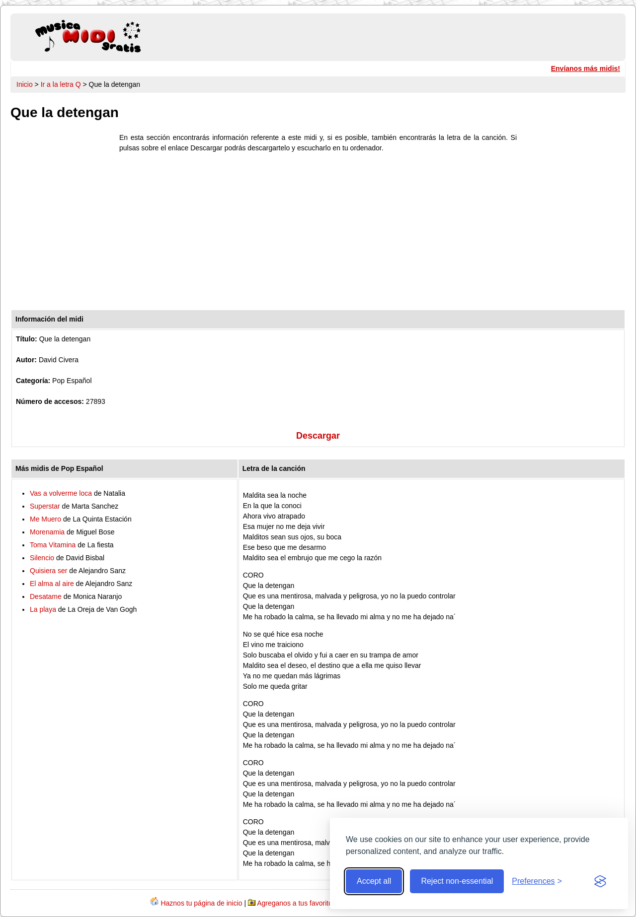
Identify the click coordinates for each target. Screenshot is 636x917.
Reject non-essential (457, 881)
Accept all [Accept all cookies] (374, 881)
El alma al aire (52, 584)
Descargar (318, 436)
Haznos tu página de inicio (201, 903)
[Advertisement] (318, 233)
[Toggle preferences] (537, 881)
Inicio (24, 84)
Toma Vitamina (53, 545)
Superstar (45, 506)
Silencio (42, 558)
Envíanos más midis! (585, 68)
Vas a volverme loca (61, 493)
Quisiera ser (48, 571)
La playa (43, 609)
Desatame (46, 596)
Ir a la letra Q (61, 84)
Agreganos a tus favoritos (296, 903)
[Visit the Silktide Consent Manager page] (600, 881)
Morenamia (47, 532)
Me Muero (45, 519)
